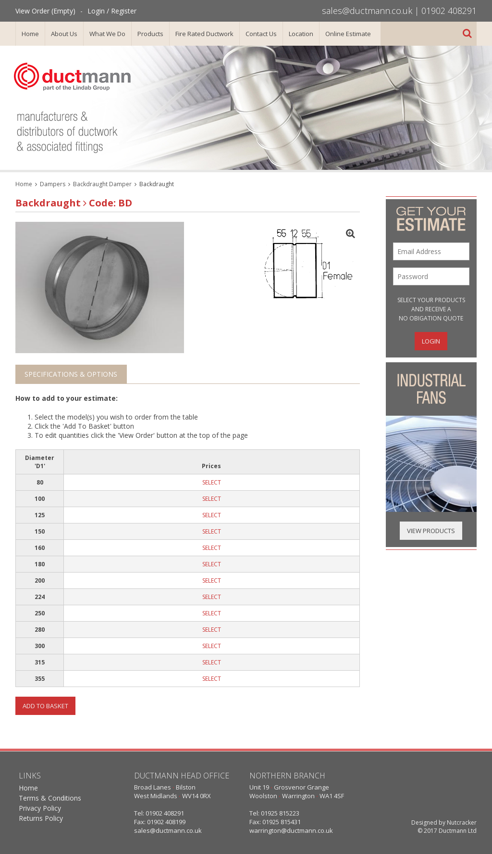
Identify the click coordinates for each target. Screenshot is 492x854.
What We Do (107, 33)
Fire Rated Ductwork (204, 33)
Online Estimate (348, 33)
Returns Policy (41, 818)
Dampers (52, 184)
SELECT (211, 482)
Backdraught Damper (102, 184)
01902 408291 (449, 10)
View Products (431, 530)
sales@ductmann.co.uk (367, 10)
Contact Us (261, 33)
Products (150, 33)
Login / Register (111, 10)
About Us (64, 33)
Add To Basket (45, 705)
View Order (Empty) (45, 10)
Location (301, 33)
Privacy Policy (40, 808)
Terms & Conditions (50, 798)
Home (30, 33)
